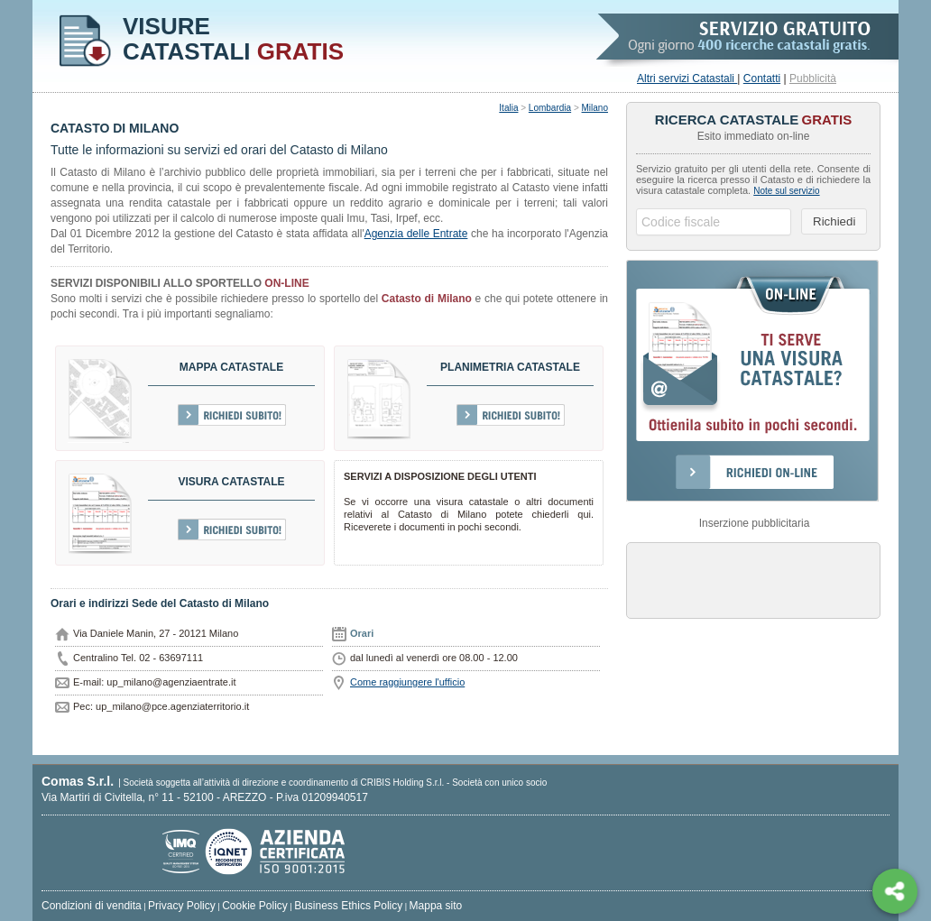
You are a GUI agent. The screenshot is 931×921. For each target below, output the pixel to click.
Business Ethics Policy (348, 905)
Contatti (761, 78)
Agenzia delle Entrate (416, 233)
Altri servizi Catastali (687, 78)
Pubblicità (812, 78)
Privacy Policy (182, 905)
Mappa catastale (231, 367)
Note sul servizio (786, 191)
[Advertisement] (753, 579)
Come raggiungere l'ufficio (407, 682)
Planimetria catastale (510, 367)
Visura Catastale (231, 481)
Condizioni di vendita (91, 905)
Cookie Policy (255, 905)
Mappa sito (436, 905)
